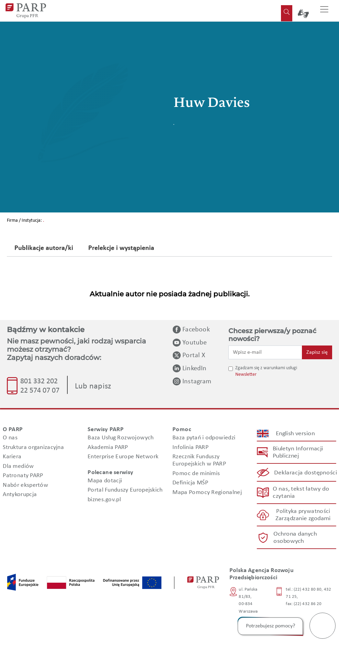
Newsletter (246, 374)
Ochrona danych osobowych (295, 537)
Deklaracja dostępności (305, 472)
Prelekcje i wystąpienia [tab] (121, 248)
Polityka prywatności (303, 511)
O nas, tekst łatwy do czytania (301, 492)
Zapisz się (317, 352)
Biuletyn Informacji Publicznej (298, 452)
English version (295, 433)
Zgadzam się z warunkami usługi (266, 368)
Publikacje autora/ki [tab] (43, 248)
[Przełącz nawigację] (324, 10)
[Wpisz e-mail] (265, 352)
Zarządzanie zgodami (303, 519)
